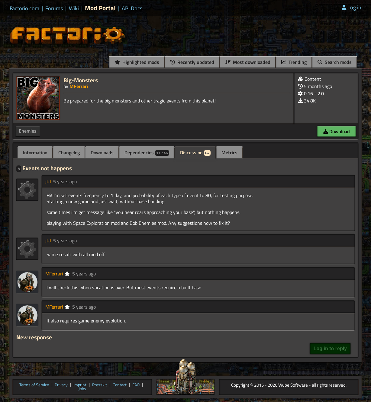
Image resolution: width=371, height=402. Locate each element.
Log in (351, 7)
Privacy (61, 385)
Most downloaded (247, 62)
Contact (120, 385)
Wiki (74, 8)
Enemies (28, 130)
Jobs (82, 389)
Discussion (195, 152)
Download (336, 131)
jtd (48, 181)
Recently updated (192, 62)
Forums (54, 8)
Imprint (79, 385)
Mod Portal (100, 8)
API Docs (132, 8)
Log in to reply (330, 348)
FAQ (136, 385)
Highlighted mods (137, 62)
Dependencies (146, 152)
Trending (294, 62)
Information (35, 152)
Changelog (69, 152)
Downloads (102, 152)
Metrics (229, 152)
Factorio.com (24, 8)
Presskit (99, 385)
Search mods (335, 62)
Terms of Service (34, 385)
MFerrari (78, 86)
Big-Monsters (80, 80)
